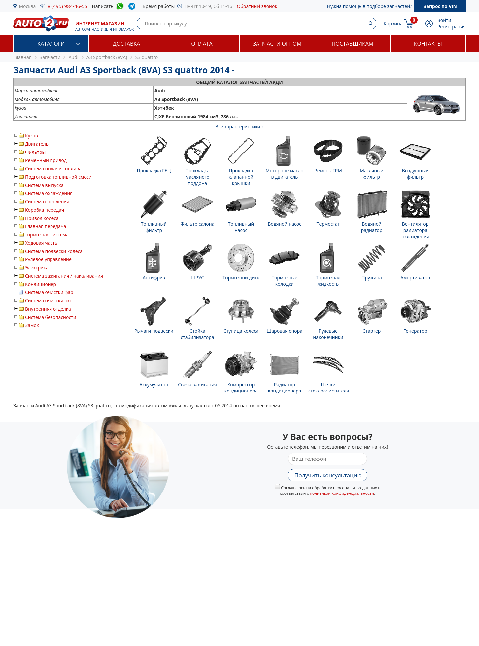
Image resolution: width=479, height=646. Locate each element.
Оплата (201, 43)
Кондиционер (40, 284)
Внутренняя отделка (48, 309)
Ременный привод (46, 160)
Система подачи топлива (53, 168)
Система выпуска (44, 185)
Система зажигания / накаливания (64, 276)
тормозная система (47, 234)
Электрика (37, 267)
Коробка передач (44, 210)
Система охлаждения (49, 193)
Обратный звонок (257, 6)
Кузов (31, 135)
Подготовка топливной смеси (58, 177)
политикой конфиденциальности (342, 493)
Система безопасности (50, 317)
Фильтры (35, 152)
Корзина (393, 23)
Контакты (428, 43)
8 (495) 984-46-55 (67, 6)
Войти (444, 20)
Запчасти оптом (277, 43)
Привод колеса (42, 218)
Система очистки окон (50, 300)
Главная (22, 57)
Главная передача (45, 226)
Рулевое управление (48, 259)
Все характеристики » (239, 126)
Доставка (126, 43)
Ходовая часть (41, 243)
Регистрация (451, 26)
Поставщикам (352, 43)
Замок (32, 325)
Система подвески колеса (54, 251)
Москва (27, 6)
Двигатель (37, 144)
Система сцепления (47, 201)
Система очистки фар (49, 292)
